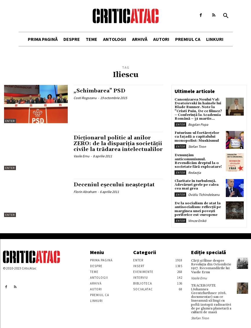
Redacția (194, 172)
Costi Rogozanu (85, 98)
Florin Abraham (85, 191)
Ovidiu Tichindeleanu (204, 194)
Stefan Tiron (197, 146)
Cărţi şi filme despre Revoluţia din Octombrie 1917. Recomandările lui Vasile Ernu (211, 266)
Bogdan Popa (198, 124)
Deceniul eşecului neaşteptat (114, 184)
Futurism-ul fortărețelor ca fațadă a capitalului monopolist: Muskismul (197, 137)
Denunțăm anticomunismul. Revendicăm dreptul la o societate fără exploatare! (198, 161)
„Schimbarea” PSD (99, 91)
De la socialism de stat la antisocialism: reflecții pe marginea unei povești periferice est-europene (198, 209)
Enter (10, 121)
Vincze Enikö (197, 220)
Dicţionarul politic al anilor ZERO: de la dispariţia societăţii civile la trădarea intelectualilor (118, 143)
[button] (226, 16)
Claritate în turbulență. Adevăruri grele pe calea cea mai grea (197, 185)
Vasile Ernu (81, 156)
